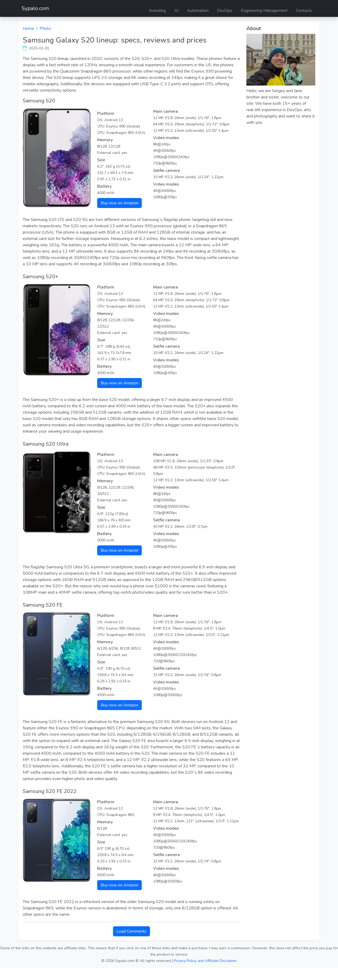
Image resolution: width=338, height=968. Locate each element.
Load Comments (131, 931)
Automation (198, 10)
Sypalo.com (35, 8)
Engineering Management (264, 10)
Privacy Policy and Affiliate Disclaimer (205, 960)
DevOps (224, 10)
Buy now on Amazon (119, 203)
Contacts (304, 10)
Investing (157, 10)
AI (176, 10)
